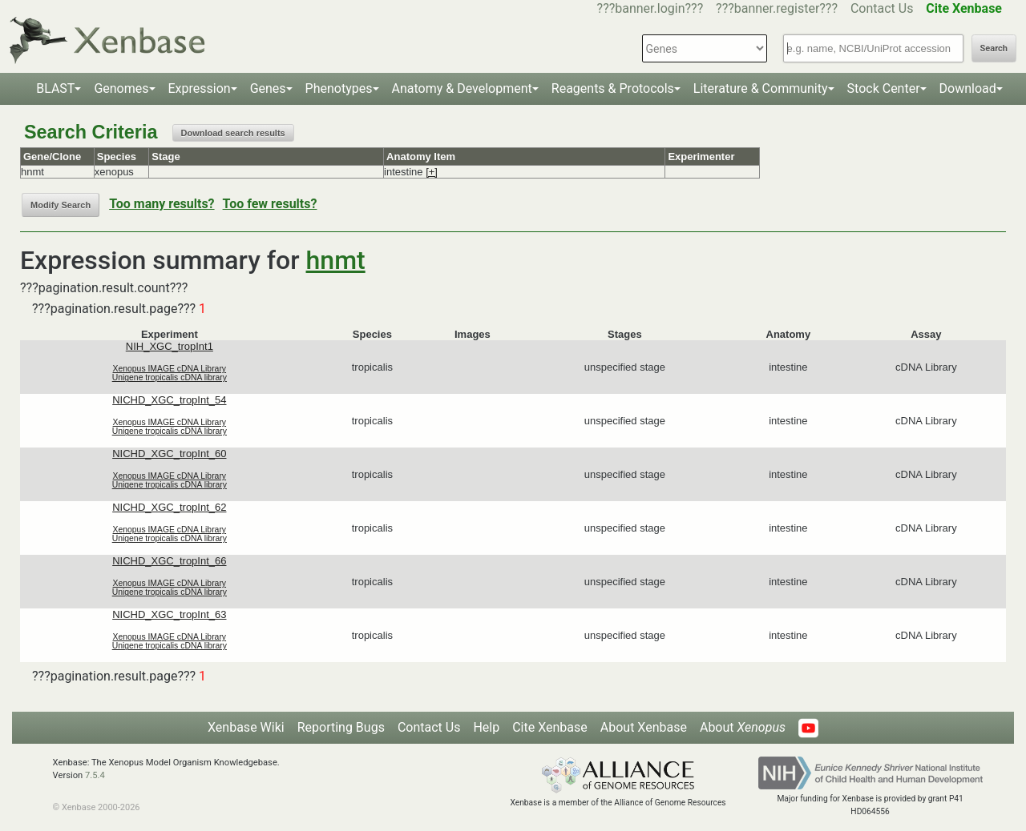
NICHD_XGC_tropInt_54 (169, 400)
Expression (199, 88)
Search (994, 48)
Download (967, 88)
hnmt (336, 260)
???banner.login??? (650, 8)
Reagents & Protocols (612, 88)
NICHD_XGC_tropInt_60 (169, 454)
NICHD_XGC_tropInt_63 (169, 614)
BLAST (55, 88)
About (743, 727)
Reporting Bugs (341, 727)
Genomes (121, 88)
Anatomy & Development (462, 88)
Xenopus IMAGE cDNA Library (170, 368)
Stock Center (883, 88)
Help (486, 727)
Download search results (233, 133)
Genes (268, 88)
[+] (432, 172)
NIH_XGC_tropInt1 (169, 346)
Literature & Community (760, 88)
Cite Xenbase (550, 727)
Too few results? (270, 203)
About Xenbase (643, 727)
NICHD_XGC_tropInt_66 (169, 561)
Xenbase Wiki (246, 727)
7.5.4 (95, 775)
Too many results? (161, 203)
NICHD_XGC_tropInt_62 (169, 507)
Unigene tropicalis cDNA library (169, 377)
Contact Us (882, 8)
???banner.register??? (777, 8)
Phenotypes (339, 88)
